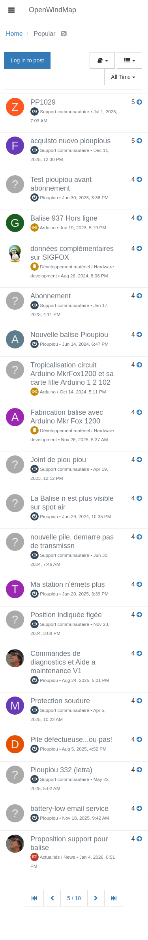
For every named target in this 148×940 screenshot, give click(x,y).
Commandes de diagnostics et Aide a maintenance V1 (63, 662)
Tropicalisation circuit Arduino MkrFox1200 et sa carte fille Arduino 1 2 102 (72, 373)
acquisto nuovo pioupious (70, 141)
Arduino (43, 227)
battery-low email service (69, 809)
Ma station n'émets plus (67, 584)
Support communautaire (59, 111)
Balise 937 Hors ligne (63, 218)
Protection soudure (60, 701)
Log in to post (27, 60)
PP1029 (43, 102)
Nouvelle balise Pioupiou (69, 335)
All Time (123, 77)
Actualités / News (52, 856)
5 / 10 (74, 898)
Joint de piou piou (58, 460)
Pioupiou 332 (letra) (61, 770)
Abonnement (50, 296)
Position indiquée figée (66, 615)
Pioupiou (44, 197)
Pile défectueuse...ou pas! (71, 739)
